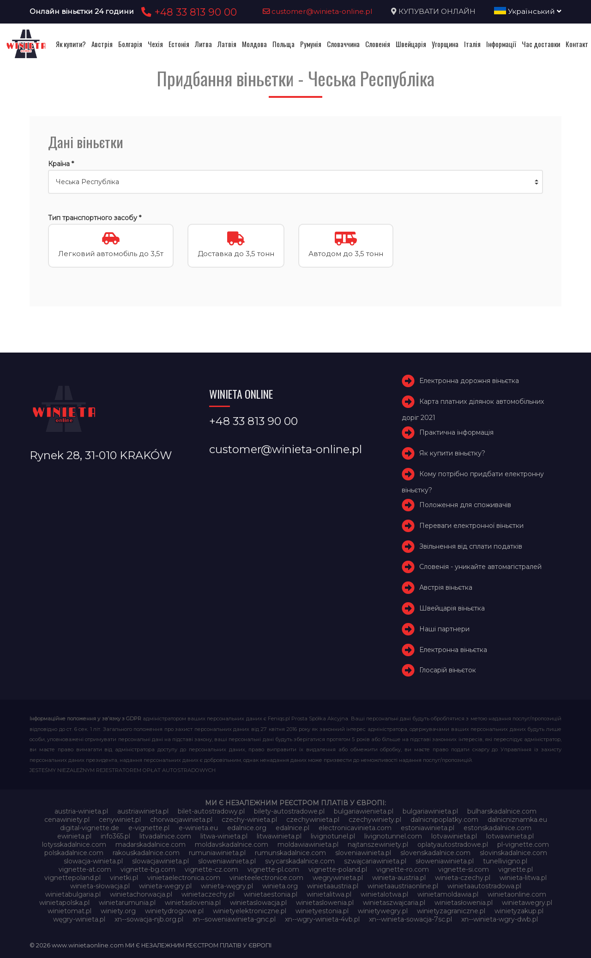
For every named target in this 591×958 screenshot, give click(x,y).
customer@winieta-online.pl (318, 11)
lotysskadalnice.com (74, 844)
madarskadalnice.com (150, 844)
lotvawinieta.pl (454, 836)
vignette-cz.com (211, 869)
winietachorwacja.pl (141, 894)
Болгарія (130, 44)
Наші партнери (444, 629)
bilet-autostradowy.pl (211, 811)
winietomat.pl (69, 911)
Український (527, 11)
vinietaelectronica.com (183, 878)
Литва (203, 44)
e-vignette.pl (148, 828)
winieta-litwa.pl (523, 878)
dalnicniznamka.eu (517, 819)
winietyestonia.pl (322, 911)
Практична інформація (456, 432)
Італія (472, 44)
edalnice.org (246, 828)
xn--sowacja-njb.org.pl (149, 919)
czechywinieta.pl (312, 819)
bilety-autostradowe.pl (289, 811)
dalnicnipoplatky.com (444, 819)
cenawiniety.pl (67, 819)
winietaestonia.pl (270, 894)
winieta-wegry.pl (165, 886)
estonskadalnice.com (497, 828)
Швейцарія (411, 44)
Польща (283, 44)
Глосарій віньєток (447, 670)
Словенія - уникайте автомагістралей (480, 567)
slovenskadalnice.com (435, 853)
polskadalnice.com (73, 853)
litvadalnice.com (165, 836)
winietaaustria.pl (332, 886)
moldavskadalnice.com (231, 844)
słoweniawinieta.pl (445, 861)
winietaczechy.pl (208, 894)
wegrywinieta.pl (338, 878)
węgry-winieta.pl (79, 919)
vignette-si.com (463, 869)
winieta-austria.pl (399, 878)
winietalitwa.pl (329, 894)
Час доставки (541, 44)
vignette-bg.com (148, 869)
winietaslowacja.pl (258, 902)
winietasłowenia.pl (463, 902)
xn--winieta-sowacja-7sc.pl (410, 919)
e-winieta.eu (198, 828)
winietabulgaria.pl (73, 894)
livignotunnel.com (393, 836)
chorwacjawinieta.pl (181, 819)
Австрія (102, 44)
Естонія (179, 44)
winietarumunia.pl (127, 902)
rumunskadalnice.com (290, 853)
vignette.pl (515, 869)
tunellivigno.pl (505, 861)
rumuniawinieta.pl (217, 853)
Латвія (226, 44)
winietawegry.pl (527, 902)
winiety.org (118, 911)
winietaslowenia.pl (325, 902)
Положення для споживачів (465, 505)
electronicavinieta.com (355, 828)
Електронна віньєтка (453, 650)
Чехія (155, 44)
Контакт (577, 44)
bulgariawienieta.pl (363, 811)
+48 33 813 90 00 (188, 12)
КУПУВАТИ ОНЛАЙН (437, 11)
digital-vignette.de (89, 828)
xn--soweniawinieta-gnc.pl (234, 919)
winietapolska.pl (64, 902)
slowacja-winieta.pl (93, 861)
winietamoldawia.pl (447, 894)
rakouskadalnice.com (146, 853)
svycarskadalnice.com (300, 861)
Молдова (254, 44)
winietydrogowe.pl (174, 911)
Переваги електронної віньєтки (471, 525)
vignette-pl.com (273, 869)
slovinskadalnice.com (513, 853)
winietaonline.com (517, 894)
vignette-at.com (85, 869)
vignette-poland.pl (337, 869)
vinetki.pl (124, 878)
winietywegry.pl (383, 911)
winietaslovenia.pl (193, 902)
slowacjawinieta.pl (160, 861)
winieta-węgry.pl (227, 886)
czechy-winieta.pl (249, 819)
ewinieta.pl (74, 836)
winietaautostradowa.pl (484, 886)
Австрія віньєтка (445, 587)
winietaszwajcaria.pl (394, 902)
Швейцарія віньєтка (452, 608)
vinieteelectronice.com (266, 878)
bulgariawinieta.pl (430, 811)
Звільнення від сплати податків (470, 546)
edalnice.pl (292, 828)
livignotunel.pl (333, 836)
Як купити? (71, 44)
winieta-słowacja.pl (100, 886)
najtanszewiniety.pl (378, 844)
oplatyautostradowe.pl (452, 844)
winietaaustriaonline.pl (403, 886)
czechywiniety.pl (375, 819)
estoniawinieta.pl (427, 828)
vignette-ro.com (402, 869)
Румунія (310, 44)
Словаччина (343, 44)
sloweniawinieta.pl (227, 861)
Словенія (377, 44)
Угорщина (445, 44)
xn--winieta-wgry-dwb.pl (499, 919)
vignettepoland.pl (72, 878)
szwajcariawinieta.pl (375, 861)
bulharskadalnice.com (502, 811)
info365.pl (115, 836)
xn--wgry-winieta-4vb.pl (322, 919)
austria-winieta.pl (81, 811)
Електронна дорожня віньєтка (469, 381)
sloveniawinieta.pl (363, 853)
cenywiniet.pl (120, 819)
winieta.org (280, 886)
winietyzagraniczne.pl (451, 911)
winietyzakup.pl (519, 911)
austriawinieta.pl (143, 811)
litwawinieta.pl (279, 836)
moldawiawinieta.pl (307, 844)
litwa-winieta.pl (223, 836)
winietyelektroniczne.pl (249, 911)
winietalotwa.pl (384, 894)
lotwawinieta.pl (510, 836)
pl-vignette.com (523, 844)
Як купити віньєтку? (452, 453)
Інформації (501, 44)
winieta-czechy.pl (462, 878)
